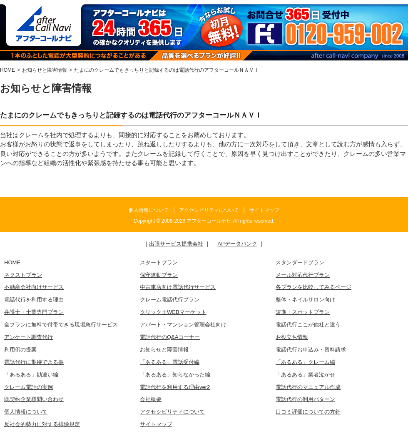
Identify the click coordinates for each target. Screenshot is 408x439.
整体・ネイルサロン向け (305, 299)
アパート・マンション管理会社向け (183, 324)
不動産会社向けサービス (34, 287)
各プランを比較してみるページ (313, 287)
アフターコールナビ (209, 221)
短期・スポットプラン (303, 312)
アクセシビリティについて (209, 210)
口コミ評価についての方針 (308, 412)
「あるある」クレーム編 (305, 362)
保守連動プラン (159, 275)
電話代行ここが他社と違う (308, 324)
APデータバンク (237, 244)
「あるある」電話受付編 (169, 362)
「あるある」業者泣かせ (305, 374)
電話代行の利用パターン (305, 399)
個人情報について (149, 210)
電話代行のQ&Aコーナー (170, 337)
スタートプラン (159, 262)
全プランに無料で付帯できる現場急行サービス (61, 324)
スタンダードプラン (300, 262)
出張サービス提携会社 (176, 244)
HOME (12, 262)
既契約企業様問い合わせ (34, 399)
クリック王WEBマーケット (173, 312)
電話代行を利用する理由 (34, 299)
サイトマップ (264, 210)
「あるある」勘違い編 (31, 374)
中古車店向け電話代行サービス (178, 287)
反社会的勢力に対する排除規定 (42, 424)
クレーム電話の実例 (28, 387)
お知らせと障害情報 (164, 349)
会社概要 (151, 399)
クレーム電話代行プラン (169, 299)
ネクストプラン (23, 275)
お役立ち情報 (292, 337)
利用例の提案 (20, 349)
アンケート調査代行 (28, 337)
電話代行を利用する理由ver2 (175, 387)
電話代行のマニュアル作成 (308, 387)
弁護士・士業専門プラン (34, 312)
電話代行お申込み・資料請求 (311, 349)
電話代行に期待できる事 (34, 362)
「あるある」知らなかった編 (175, 374)
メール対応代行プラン (303, 275)
